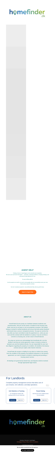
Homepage (19, 441)
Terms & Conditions (34, 441)
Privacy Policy (25, 441)
